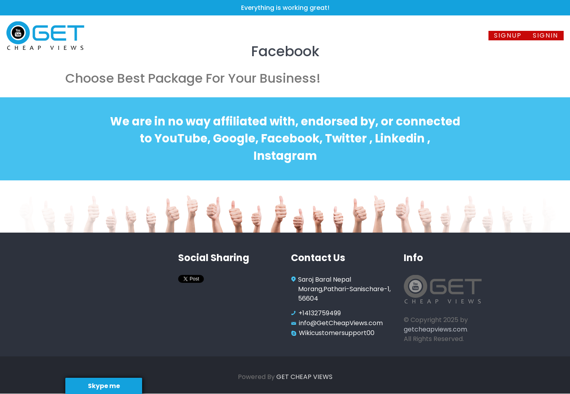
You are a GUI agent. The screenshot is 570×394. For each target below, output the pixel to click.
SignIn (545, 35)
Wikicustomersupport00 (336, 332)
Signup (508, 35)
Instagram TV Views (377, 35)
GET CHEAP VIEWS (304, 376)
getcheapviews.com (435, 329)
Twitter (257, 35)
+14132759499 (319, 313)
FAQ (434, 35)
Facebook (210, 35)
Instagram (307, 35)
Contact (467, 35)
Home (125, 35)
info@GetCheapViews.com (341, 323)
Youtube (160, 35)
